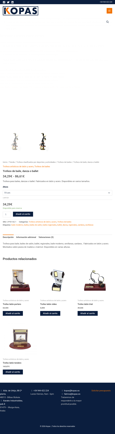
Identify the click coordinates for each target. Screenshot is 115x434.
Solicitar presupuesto (101, 390)
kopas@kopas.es (72, 390)
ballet (59, 225)
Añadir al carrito (23, 214)
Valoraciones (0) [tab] (46, 237)
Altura (5, 187)
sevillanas (89, 225)
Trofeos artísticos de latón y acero (18, 166)
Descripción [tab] (8, 237)
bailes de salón (36, 225)
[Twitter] (8, 2)
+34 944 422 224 (106, 2)
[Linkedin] (12, 2)
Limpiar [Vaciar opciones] (6, 198)
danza (65, 225)
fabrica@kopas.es (72, 394)
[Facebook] (4, 2)
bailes (26, 225)
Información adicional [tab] (26, 237)
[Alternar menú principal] (109, 11)
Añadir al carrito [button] (13, 313)
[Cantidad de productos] (7, 214)
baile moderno (17, 225)
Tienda (12, 162)
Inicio (5, 162)
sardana (81, 225)
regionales (73, 225)
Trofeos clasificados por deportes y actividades (36, 162)
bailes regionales (50, 225)
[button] (107, 21)
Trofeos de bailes (64, 162)
